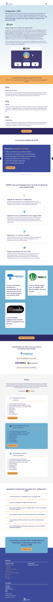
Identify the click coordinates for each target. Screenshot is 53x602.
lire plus (8, 298)
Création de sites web (33, 565)
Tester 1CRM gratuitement (26, 338)
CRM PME (7, 575)
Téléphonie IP (31, 564)
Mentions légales (8, 594)
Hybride (33, 391)
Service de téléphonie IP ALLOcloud (26, 359)
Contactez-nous (26, 133)
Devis (7, 568)
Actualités (7, 588)
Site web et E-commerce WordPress (26, 368)
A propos (7, 586)
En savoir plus (10, 168)
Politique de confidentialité (10, 596)
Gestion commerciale (9, 565)
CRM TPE (7, 577)
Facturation (8, 567)
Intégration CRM (9, 564)
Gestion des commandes (11, 569)
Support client (8, 571)
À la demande (21, 391)
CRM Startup (7, 578)
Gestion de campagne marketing (11, 573)
